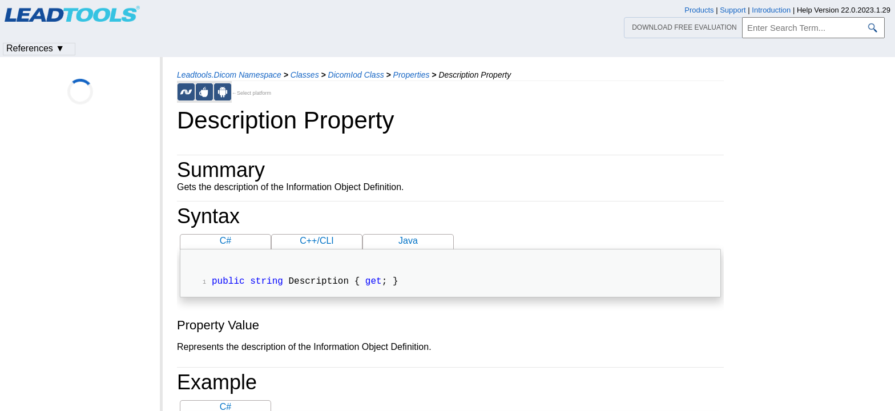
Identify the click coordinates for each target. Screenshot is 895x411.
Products (698, 10)
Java (408, 240)
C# (225, 240)
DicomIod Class (356, 74)
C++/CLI (317, 240)
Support (733, 10)
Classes (305, 74)
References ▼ (35, 48)
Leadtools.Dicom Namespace (229, 74)
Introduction (771, 10)
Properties (411, 74)
